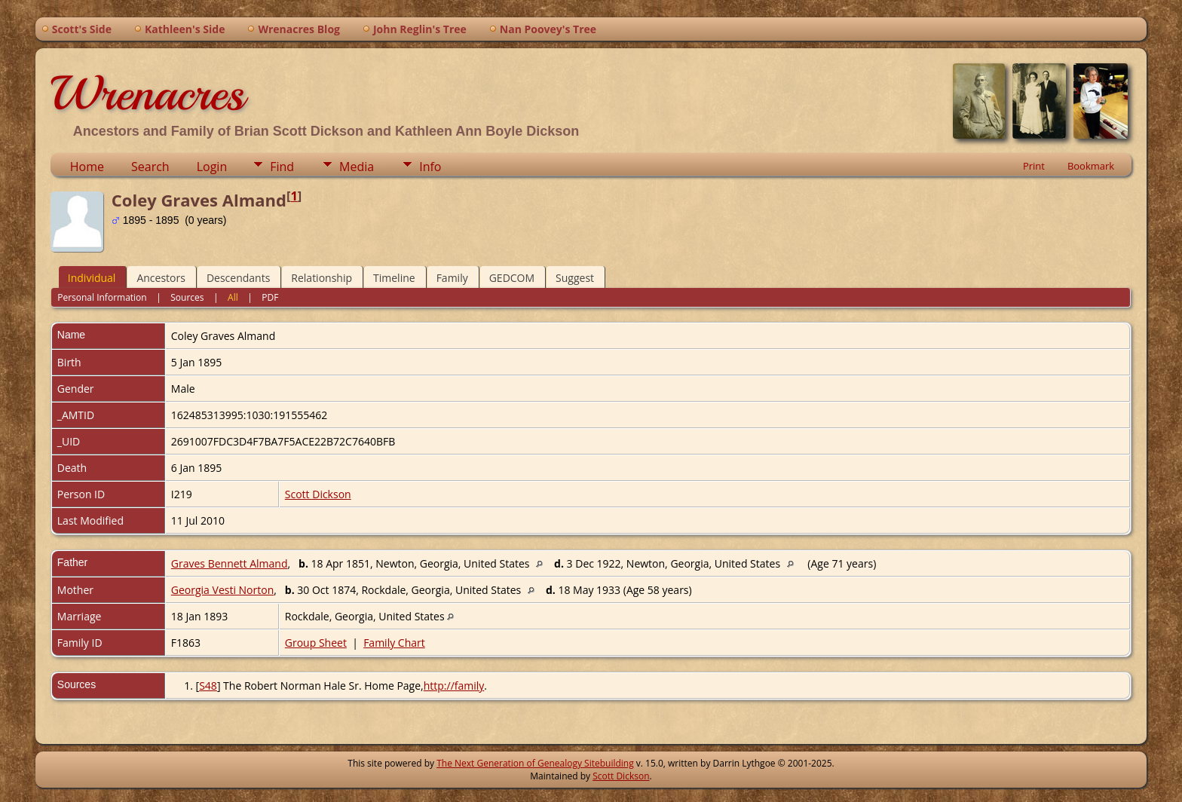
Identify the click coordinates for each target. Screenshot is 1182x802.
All (233, 297)
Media (356, 166)
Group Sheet (316, 642)
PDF (270, 297)
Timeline (394, 278)
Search (150, 166)
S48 (208, 685)
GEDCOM (511, 278)
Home (87, 166)
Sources (187, 297)
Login (212, 166)
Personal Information (102, 297)
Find (282, 166)
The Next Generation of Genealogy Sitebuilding (535, 763)
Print (1034, 166)
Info (430, 166)
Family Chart (394, 642)
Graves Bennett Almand (229, 563)
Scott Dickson (318, 494)
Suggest (575, 278)
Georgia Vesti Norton (222, 590)
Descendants (238, 278)
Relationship (321, 278)
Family (452, 278)
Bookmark (1090, 166)
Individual (92, 278)
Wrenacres (147, 93)
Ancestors (160, 278)
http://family (454, 685)
